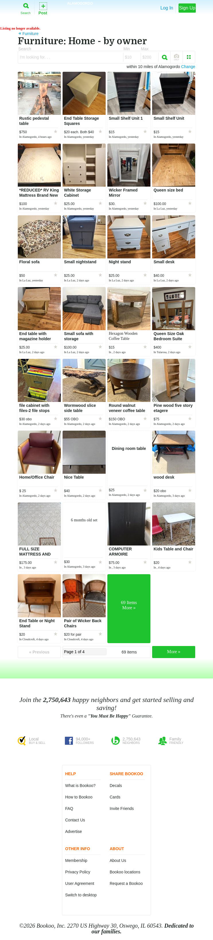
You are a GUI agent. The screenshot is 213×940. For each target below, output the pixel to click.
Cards (115, 797)
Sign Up (187, 7)
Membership (76, 860)
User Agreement (79, 883)
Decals (116, 785)
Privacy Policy (77, 872)
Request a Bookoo (126, 883)
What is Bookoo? (80, 785)
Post (42, 8)
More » (174, 651)
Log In (166, 7)
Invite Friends (122, 808)
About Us (118, 860)
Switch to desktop (81, 895)
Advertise (73, 831)
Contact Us (75, 820)
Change (188, 66)
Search (26, 7)
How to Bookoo (78, 797)
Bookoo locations (125, 872)
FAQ (69, 808)
